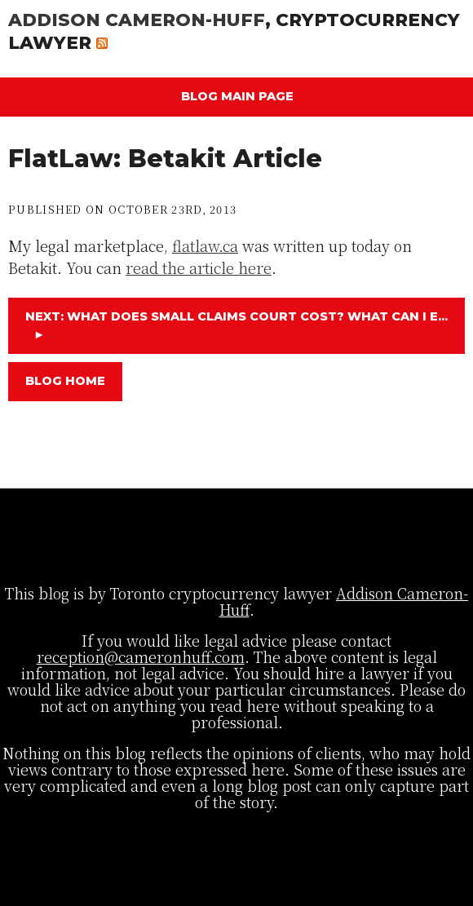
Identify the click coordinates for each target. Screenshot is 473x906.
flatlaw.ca (205, 245)
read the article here (199, 267)
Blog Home (65, 380)
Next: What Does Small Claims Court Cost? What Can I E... (236, 325)
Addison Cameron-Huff (136, 19)
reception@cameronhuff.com (141, 656)
